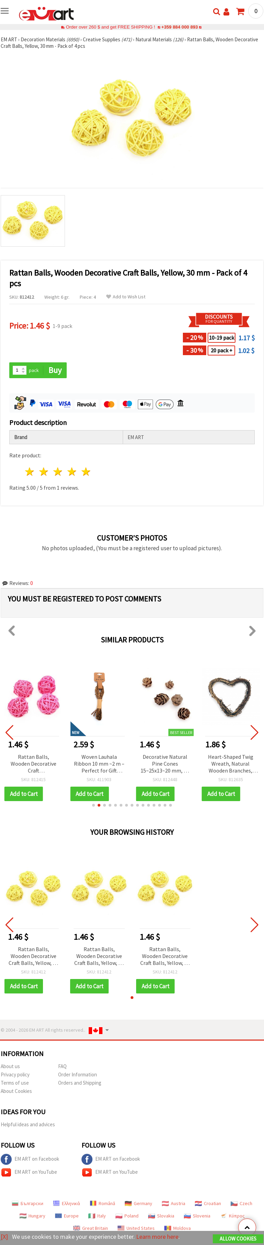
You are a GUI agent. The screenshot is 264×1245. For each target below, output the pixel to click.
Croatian (208, 1203)
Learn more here (157, 1237)
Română (102, 1203)
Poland (127, 1216)
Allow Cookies (238, 1238)
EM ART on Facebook (30, 1159)
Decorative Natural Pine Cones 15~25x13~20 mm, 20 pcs (165, 764)
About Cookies (16, 1091)
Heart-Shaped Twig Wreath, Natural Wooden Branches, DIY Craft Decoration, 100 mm (230, 764)
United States (136, 1228)
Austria (173, 1203)
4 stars (72, 472)
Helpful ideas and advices (28, 1124)
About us (10, 1066)
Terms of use (15, 1082)
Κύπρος (232, 1215)
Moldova (177, 1228)
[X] (4, 1237)
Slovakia (161, 1216)
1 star (30, 472)
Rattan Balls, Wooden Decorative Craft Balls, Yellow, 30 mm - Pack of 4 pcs (33, 956)
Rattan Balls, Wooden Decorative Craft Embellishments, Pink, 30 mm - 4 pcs (33, 764)
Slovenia (197, 1216)
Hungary (32, 1216)
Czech (241, 1203)
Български (27, 1203)
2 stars (44, 472)
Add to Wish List (125, 296)
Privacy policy (15, 1074)
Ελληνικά (66, 1203)
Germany (138, 1203)
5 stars (86, 472)
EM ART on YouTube (29, 1172)
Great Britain (90, 1228)
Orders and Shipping (79, 1082)
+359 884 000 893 (179, 27)
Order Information (77, 1074)
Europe (67, 1215)
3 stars (58, 472)
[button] (93, 805)
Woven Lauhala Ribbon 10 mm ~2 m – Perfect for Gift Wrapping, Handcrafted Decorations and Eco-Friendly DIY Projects (99, 764)
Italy (97, 1216)
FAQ (62, 1066)
